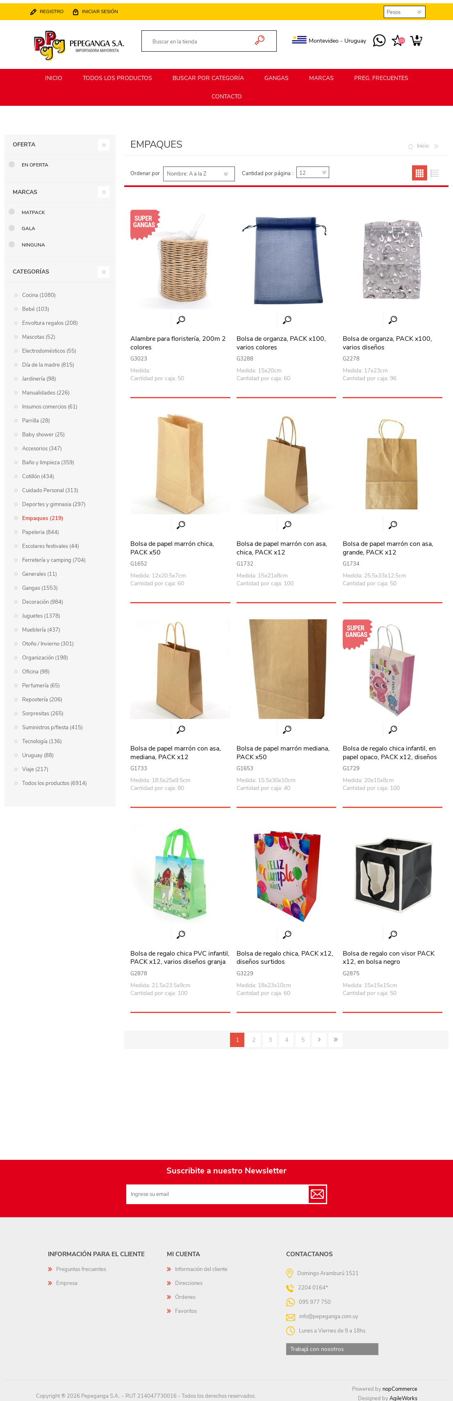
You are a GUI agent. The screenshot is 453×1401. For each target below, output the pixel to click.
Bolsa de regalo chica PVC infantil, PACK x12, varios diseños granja (180, 954)
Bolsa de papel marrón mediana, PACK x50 (283, 749)
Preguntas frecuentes (81, 1265)
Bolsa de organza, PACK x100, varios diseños (387, 339)
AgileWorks (403, 1395)
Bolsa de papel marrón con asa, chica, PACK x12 (282, 544)
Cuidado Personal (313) (50, 487)
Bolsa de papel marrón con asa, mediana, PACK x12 (175, 749)
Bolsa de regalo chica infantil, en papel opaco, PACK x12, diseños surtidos (390, 753)
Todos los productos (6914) (54, 779)
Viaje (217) (35, 765)
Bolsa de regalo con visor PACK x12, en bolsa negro (389, 954)
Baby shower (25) (43, 431)
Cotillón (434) (38, 473)
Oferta (24, 141)
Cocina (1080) (39, 291)
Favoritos (186, 1307)
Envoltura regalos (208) (50, 319)
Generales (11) (39, 570)
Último (335, 1036)
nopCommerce (399, 1385)
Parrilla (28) (36, 417)
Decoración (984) (42, 598)
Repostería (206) (42, 696)
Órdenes (185, 1293)
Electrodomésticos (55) (49, 347)
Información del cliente (201, 1265)
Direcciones (189, 1279)
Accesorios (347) (42, 445)
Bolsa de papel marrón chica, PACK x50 (172, 544)
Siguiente (319, 1036)
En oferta (35, 161)
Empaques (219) (43, 514)
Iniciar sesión (108, 8)
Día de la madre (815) (48, 361)
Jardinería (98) (39, 375)
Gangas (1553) (40, 584)
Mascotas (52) (38, 333)
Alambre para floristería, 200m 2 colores (178, 339)
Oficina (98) (36, 668)
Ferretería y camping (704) (54, 556)
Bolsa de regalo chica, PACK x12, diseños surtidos (285, 954)
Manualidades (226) (46, 389)
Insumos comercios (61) (49, 403)
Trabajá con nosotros (317, 1345)
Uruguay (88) (38, 751)
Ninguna (33, 241)
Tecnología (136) (42, 738)
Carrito (408, 38)
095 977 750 (371, 38)
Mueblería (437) (41, 626)
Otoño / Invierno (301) (48, 640)
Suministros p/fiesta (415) (52, 724)
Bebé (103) (35, 305)
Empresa (66, 1279)
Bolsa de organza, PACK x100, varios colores (281, 339)
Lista (434, 169)
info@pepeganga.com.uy (328, 1312)
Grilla (419, 169)
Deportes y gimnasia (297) (54, 500)
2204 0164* (313, 1283)
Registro (60, 8)
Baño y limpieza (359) (48, 459)
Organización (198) (45, 654)
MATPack (33, 208)
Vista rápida (181, 316)
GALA (28, 224)
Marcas (25, 188)
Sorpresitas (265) (43, 710)
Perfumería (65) (41, 682)
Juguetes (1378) (41, 612)
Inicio (423, 142)
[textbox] (200, 39)
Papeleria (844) (40, 528)
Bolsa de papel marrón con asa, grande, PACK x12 (388, 544)
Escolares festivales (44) (50, 542)
